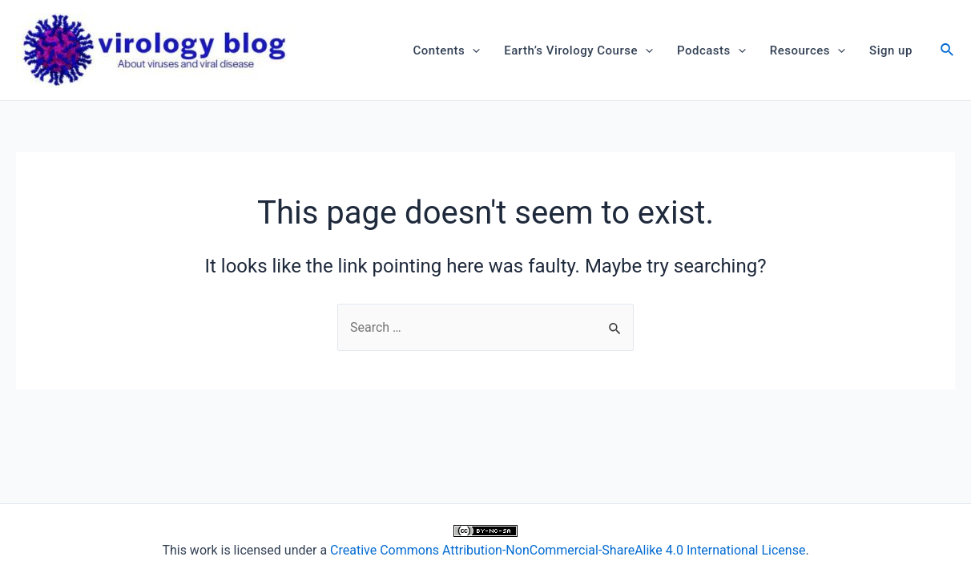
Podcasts (711, 50)
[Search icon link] (948, 51)
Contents (447, 50)
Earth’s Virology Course (578, 50)
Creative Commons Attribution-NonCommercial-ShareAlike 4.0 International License (567, 550)
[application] (472, 50)
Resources (807, 50)
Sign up (891, 50)
